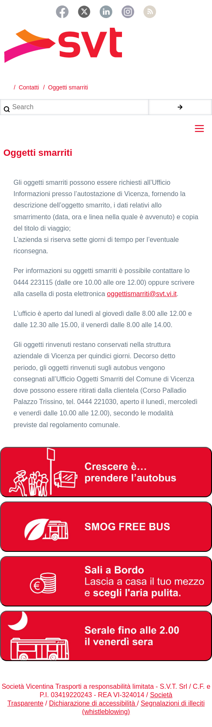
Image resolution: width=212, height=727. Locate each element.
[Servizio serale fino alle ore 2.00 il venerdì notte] (106, 636)
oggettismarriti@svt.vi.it (142, 293)
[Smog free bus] (106, 526)
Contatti (29, 87)
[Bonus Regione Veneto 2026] (106, 581)
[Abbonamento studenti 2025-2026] (106, 472)
